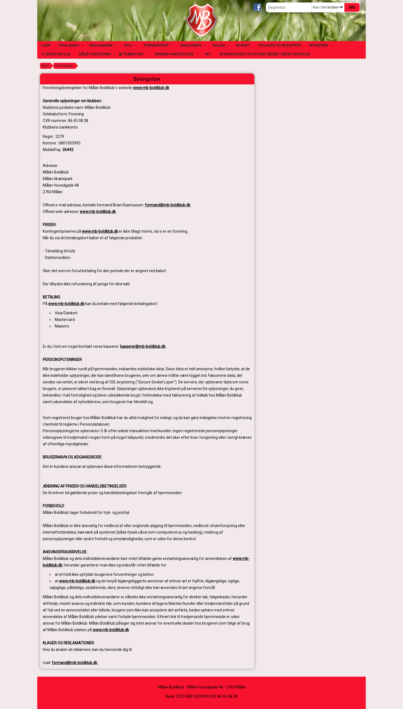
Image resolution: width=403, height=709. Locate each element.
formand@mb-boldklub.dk (168, 205)
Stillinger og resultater (279, 45)
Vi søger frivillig (56, 54)
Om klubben (69, 45)
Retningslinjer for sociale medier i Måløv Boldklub (264, 54)
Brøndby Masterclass (175, 54)
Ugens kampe (192, 45)
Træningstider (157, 45)
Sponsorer (320, 45)
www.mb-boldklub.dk (151, 88)
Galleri (220, 45)
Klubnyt (243, 45)
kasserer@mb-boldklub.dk (143, 346)
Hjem (45, 45)
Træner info (134, 54)
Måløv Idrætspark (96, 54)
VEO (208, 54)
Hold (129, 45)
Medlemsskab (103, 45)
